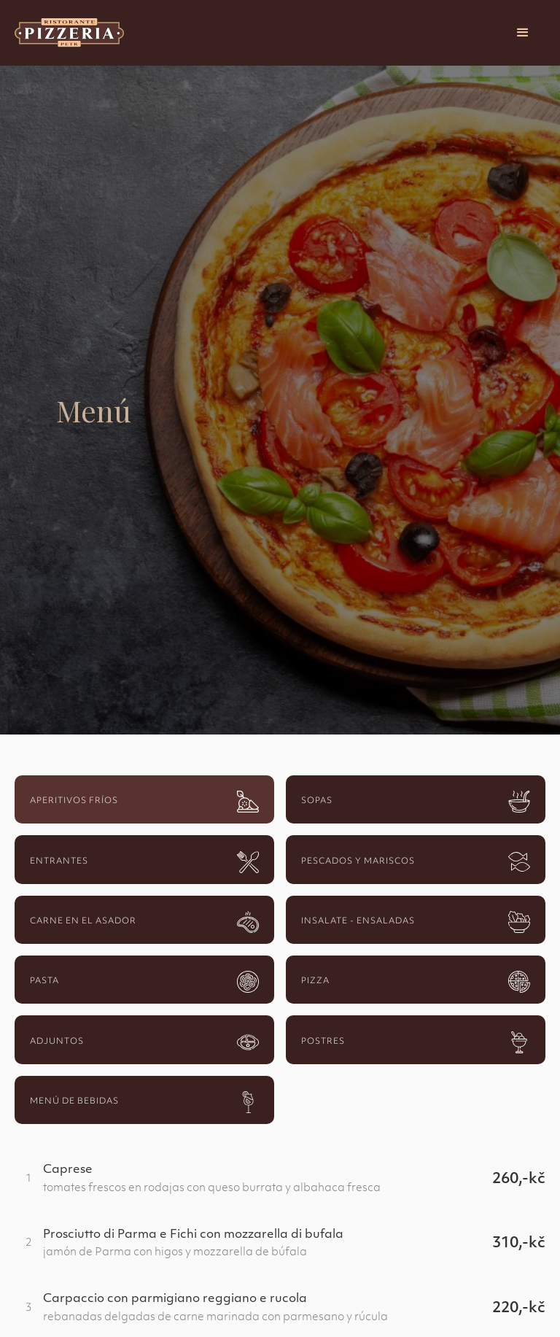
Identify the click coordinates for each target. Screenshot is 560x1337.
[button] (522, 32)
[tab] (144, 799)
